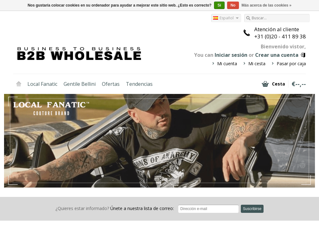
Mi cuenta (227, 63)
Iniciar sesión (231, 54)
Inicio (18, 84)
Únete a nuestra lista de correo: (114, 208)
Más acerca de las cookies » (266, 5)
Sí (219, 5)
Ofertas (111, 84)
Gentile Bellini (80, 84)
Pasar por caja (291, 63)
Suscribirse (252, 209)
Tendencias (139, 84)
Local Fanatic (42, 84)
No (233, 5)
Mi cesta (256, 63)
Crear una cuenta (276, 54)
